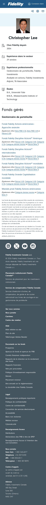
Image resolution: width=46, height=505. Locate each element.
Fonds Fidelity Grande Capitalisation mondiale (18, 176)
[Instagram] (33, 246)
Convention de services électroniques (20, 409)
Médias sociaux (12, 421)
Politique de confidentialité (16, 402)
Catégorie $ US (30, 142)
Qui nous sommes (13, 309)
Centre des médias (13, 320)
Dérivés (8, 376)
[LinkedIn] (8, 246)
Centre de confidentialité (15, 406)
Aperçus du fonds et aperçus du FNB (20, 352)
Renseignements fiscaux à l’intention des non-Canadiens (21, 442)
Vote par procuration (14, 369)
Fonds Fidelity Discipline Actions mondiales (22, 164)
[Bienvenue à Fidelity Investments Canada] (16, 4)
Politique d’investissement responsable (21, 372)
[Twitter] (16, 246)
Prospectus (10, 348)
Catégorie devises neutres (15, 144)
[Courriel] (43, 11)
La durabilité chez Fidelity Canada (19, 387)
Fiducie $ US (6, 133)
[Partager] (32, 11)
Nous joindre (11, 313)
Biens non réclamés (13, 417)
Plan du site (10, 333)
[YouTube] (25, 246)
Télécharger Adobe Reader (16, 337)
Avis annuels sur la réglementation (19, 384)
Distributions (10, 433)
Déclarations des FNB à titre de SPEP (20, 437)
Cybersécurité (11, 424)
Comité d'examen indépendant (18, 355)
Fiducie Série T (33, 144)
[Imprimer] (37, 11)
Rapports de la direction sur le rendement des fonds (22, 360)
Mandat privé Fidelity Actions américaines (21, 189)
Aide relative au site (13, 330)
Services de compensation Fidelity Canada (23, 288)
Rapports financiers (13, 365)
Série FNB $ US (32, 131)
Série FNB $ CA (20, 131)
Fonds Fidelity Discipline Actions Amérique (22, 138)
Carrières (9, 317)
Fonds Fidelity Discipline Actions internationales (17, 151)
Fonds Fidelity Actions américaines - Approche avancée (18, 126)
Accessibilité (10, 413)
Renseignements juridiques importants (20, 398)
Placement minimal (13, 380)
